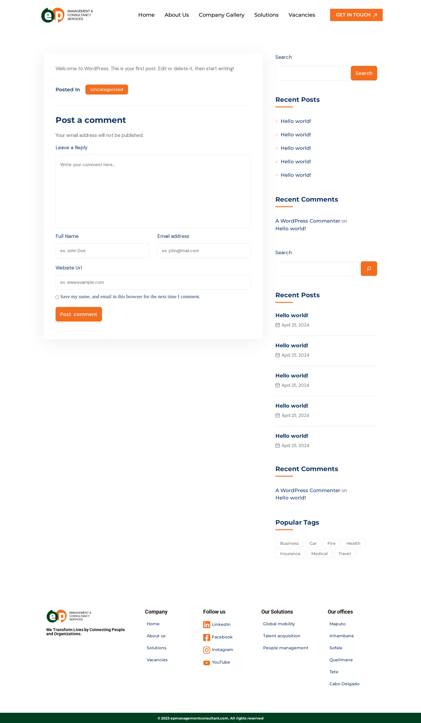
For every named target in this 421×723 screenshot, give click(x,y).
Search (283, 57)
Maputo (337, 623)
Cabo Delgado (344, 683)
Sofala (335, 647)
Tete (334, 671)
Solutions (156, 647)
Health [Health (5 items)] (354, 542)
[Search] (369, 269)
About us (156, 635)
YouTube (221, 661)
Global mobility (279, 623)
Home (153, 623)
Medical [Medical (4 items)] (320, 552)
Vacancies (157, 659)
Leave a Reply (71, 147)
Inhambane (341, 635)
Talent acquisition (282, 635)
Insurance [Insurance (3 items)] (290, 552)
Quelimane (341, 659)
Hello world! (296, 121)
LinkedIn (221, 623)
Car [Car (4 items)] (313, 542)
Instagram (222, 649)
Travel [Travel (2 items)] (345, 552)
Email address (173, 236)
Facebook (222, 636)
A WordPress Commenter (307, 221)
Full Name (67, 236)
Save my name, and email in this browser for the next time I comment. (130, 296)
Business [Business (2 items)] (289, 542)
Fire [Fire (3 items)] (332, 542)
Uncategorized (106, 89)
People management (285, 647)
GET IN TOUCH (356, 15)
